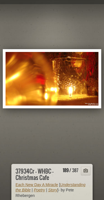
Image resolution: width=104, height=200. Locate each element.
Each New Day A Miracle (37, 184)
